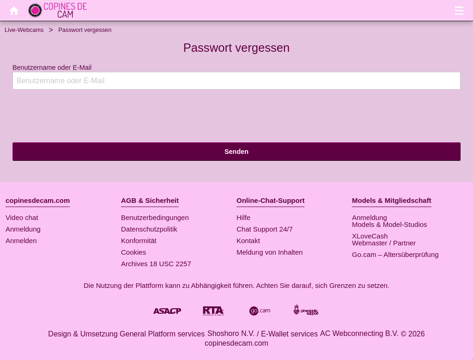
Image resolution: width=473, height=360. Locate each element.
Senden (236, 151)
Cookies (133, 252)
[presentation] (82, 115)
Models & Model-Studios (389, 224)
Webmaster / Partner (384, 243)
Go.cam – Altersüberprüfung (395, 254)
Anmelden (21, 240)
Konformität (139, 240)
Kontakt (248, 240)
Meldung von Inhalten (269, 252)
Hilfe (243, 217)
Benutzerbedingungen (155, 217)
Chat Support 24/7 (264, 229)
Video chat (22, 217)
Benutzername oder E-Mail (236, 77)
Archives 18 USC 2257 (156, 264)
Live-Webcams (24, 29)
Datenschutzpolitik (149, 229)
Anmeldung (23, 229)
